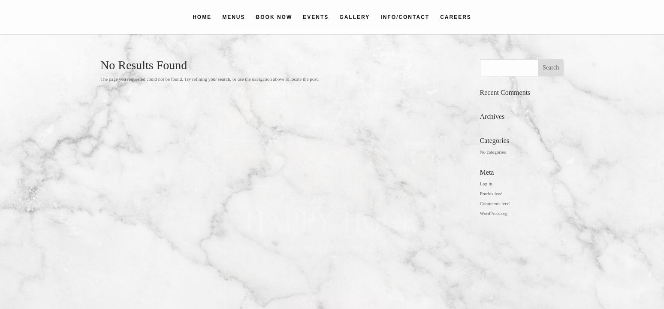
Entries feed (491, 193)
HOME (202, 17)
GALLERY (354, 17)
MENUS (233, 17)
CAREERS (455, 17)
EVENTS (316, 17)
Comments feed (495, 203)
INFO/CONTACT (404, 17)
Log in (486, 183)
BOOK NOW (274, 17)
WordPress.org (494, 213)
